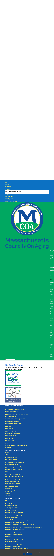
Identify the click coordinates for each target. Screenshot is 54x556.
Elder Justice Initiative (10, 438)
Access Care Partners (10, 496)
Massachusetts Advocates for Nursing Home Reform (17, 520)
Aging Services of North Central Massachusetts (16, 454)
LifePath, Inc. (8, 473)
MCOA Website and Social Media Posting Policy (17, 193)
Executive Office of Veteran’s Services (14, 423)
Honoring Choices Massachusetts (13, 514)
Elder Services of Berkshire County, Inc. (14, 466)
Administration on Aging (11, 435)
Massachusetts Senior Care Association (14, 543)
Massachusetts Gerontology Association (14, 529)
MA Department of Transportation (13, 433)
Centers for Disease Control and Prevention (15, 442)
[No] (52, 552)
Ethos (6, 471)
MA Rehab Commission (10, 426)
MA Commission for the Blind (11, 413)
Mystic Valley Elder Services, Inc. (12, 483)
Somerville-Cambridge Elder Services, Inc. (14, 490)
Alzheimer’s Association (10, 502)
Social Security (8, 447)
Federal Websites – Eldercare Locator (13, 437)
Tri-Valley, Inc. (8, 495)
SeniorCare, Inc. (8, 488)
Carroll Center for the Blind (11, 507)
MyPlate (7, 443)
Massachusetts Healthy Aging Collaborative (15, 532)
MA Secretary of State (10, 428)
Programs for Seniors (10, 440)
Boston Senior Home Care (11, 457)
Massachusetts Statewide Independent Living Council (17, 548)
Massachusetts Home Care (11, 531)
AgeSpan (7, 452)
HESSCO (7, 478)
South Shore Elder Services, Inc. (12, 491)
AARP (6, 500)
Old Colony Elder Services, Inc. (12, 484)
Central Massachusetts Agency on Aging (14, 462)
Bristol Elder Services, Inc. (11, 459)
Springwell (7, 493)
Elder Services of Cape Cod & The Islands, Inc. (15, 467)
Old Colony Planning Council (11, 486)
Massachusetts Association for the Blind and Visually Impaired (19, 524)
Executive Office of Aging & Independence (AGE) (16, 407)
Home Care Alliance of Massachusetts (14, 512)
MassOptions (8, 536)
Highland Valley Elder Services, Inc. (13, 479)
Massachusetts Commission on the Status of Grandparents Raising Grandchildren (23, 527)
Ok (23, 554)
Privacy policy (28, 554)
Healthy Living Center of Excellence (13, 508)
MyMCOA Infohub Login (11, 201)
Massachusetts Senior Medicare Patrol (14, 544)
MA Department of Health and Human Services (16, 418)
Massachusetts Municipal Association (14, 534)
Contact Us (8, 199)
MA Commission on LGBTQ (11, 416)
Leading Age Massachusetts (11, 517)
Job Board (7, 194)
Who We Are (8, 189)
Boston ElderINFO (9, 503)
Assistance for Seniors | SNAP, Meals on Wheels (16, 445)
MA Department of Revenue (11, 430)
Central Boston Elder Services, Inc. (13, 461)
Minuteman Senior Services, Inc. (12, 481)
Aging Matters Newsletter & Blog (13, 191)
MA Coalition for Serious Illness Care (13, 526)
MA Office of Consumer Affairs (12, 425)
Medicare (7, 448)
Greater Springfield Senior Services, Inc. (14, 476)
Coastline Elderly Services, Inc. (12, 464)
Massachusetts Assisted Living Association (15, 522)
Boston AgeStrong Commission (12, 455)
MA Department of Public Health (12, 421)
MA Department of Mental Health (13, 419)
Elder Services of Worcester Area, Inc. (13, 469)
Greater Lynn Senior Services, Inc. (12, 474)
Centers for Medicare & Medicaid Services (14, 409)
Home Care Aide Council (10, 510)
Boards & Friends (9, 196)
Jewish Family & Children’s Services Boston (14, 515)
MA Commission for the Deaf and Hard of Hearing (16, 414)
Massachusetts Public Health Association (14, 539)
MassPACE (7, 538)
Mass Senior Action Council (11, 541)
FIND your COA (9, 198)
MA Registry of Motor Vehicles (12, 431)
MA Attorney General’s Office (12, 411)
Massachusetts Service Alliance (12, 546)
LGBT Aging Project (9, 519)
